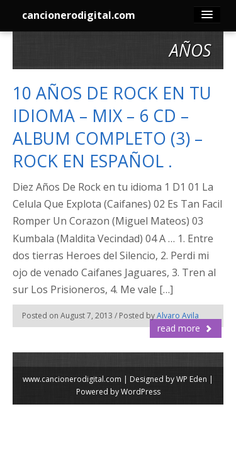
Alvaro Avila (178, 315)
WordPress (140, 391)
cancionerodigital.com (78, 15)
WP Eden (191, 379)
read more (185, 328)
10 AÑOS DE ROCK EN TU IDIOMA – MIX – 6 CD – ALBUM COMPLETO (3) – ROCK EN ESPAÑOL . (112, 127)
